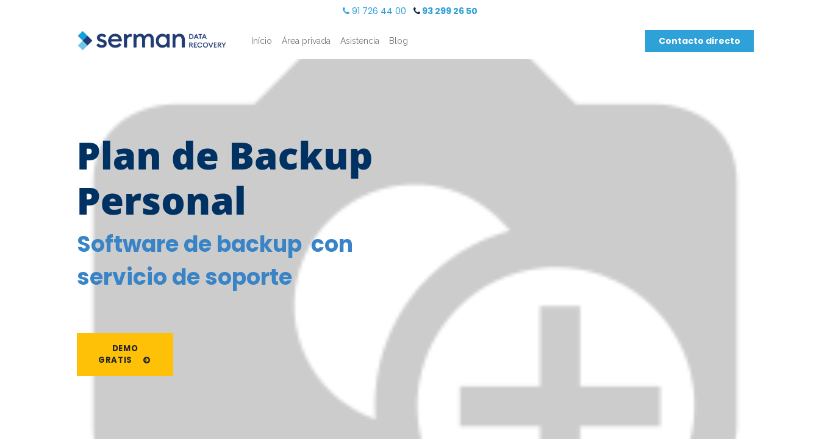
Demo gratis (125, 354)
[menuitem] (261, 41)
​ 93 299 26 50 (445, 11)
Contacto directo (699, 41)
